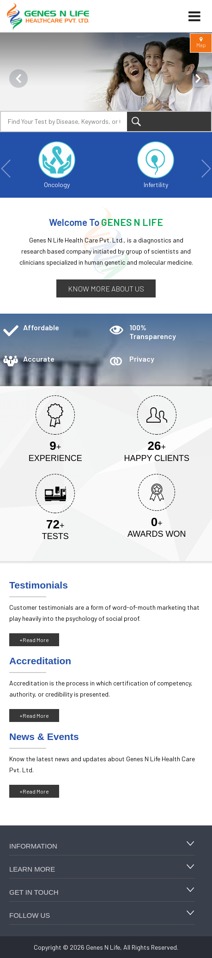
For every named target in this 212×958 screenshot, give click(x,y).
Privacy (141, 358)
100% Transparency (152, 331)
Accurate (39, 358)
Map (201, 42)
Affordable (41, 327)
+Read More (34, 640)
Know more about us (106, 288)
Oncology (56, 164)
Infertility (155, 164)
